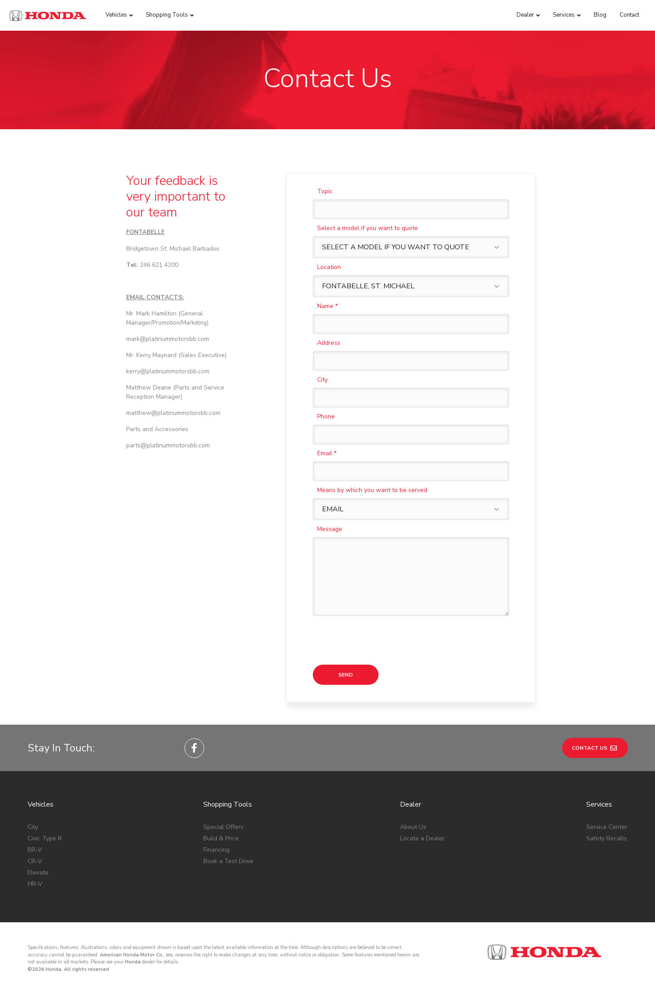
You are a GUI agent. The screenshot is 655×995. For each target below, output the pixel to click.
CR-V (35, 861)
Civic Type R (45, 838)
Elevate (38, 872)
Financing (216, 850)
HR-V (35, 884)
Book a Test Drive (228, 861)
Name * (327, 306)
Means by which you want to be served (372, 490)
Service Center (606, 827)
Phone (326, 416)
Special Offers (223, 827)
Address (328, 343)
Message (329, 529)
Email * (326, 453)
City (322, 379)
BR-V (35, 850)
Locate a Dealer (422, 838)
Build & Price (221, 838)
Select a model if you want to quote (367, 228)
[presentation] (379, 640)
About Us (413, 827)
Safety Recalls (606, 838)
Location (329, 267)
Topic (325, 191)
